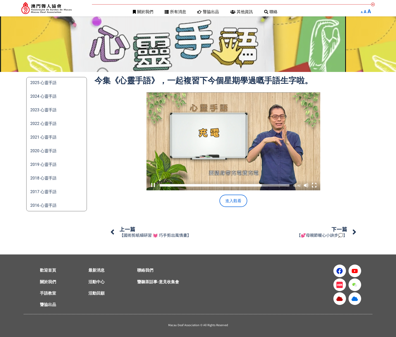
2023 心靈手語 (43, 110)
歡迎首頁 (48, 270)
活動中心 (96, 281)
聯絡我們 (145, 270)
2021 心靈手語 (43, 137)
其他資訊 (241, 11)
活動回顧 (96, 293)
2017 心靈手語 (43, 191)
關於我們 (143, 11)
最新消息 (96, 270)
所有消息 (175, 11)
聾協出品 (208, 11)
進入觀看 (233, 200)
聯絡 (271, 11)
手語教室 (48, 293)
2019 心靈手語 (43, 164)
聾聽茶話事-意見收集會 (158, 281)
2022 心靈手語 (43, 123)
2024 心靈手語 (43, 96)
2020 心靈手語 (43, 150)
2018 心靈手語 (43, 178)
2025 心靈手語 (43, 82)
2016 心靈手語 (43, 205)
